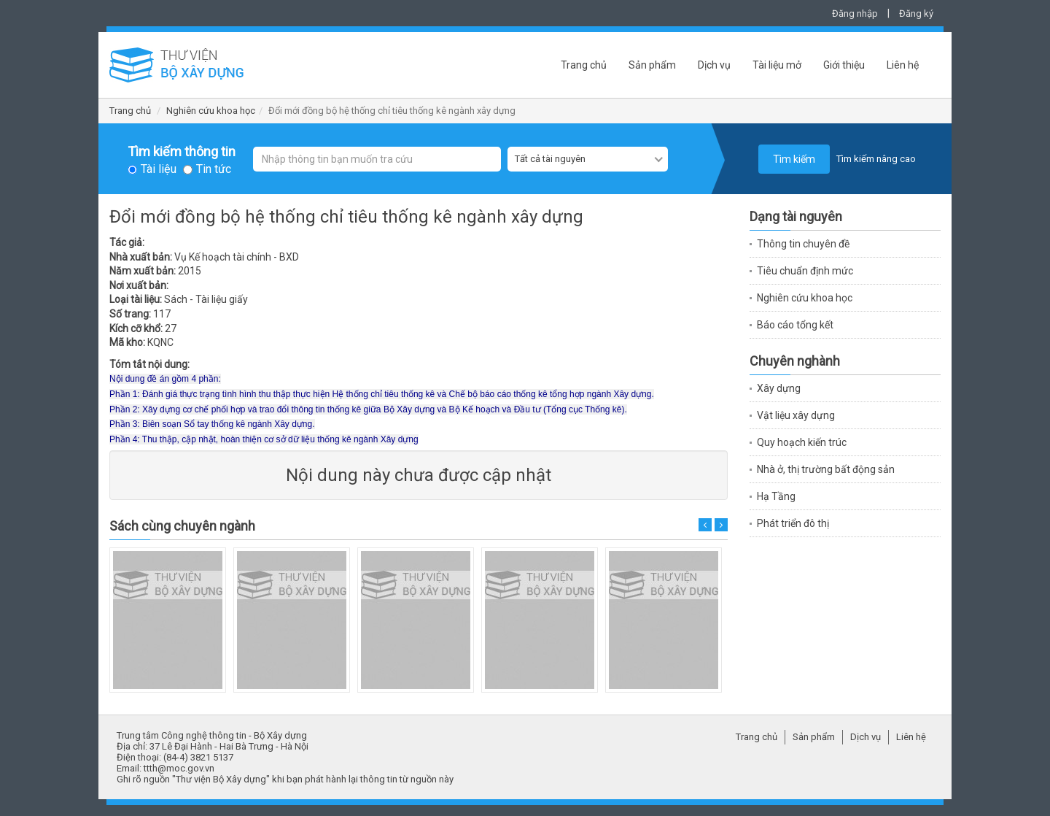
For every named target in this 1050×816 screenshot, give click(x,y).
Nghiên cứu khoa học (210, 110)
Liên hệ (903, 65)
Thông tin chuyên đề (803, 244)
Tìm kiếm (794, 159)
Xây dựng (779, 388)
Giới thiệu (844, 65)
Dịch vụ (714, 65)
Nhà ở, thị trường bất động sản (826, 469)
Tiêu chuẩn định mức (805, 271)
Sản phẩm (652, 65)
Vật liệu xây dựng (796, 415)
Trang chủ (584, 65)
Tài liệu (158, 169)
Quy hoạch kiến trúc (802, 442)
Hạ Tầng (776, 496)
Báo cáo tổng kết (795, 325)
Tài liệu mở (776, 65)
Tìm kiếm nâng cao (876, 158)
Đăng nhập (855, 13)
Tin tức (213, 169)
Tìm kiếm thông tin (182, 151)
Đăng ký (916, 13)
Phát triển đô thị (793, 523)
